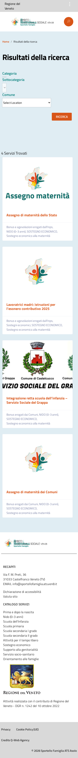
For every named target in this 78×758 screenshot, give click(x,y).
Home (5, 41)
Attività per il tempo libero (20, 640)
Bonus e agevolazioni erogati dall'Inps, (30, 227)
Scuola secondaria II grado (20, 635)
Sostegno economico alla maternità (28, 236)
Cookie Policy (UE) (27, 729)
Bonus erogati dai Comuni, (22, 415)
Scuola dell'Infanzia (16, 621)
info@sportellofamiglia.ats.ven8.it (35, 584)
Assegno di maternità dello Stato (31, 215)
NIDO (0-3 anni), (16, 231)
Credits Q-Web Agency (15, 740)
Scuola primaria (13, 626)
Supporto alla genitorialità (20, 649)
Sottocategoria (13, 79)
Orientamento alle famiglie (21, 659)
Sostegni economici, (19, 325)
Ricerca (62, 116)
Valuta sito (10, 596)
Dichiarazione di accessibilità (22, 591)
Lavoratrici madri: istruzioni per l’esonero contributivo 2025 (30, 306)
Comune (8, 94)
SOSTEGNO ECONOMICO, (42, 231)
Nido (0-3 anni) (13, 616)
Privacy (5, 729)
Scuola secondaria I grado (20, 630)
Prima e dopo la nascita (18, 612)
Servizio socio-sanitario (18, 654)
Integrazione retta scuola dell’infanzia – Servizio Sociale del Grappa (36, 400)
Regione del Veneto (12, 6)
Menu (5, 22)
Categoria (9, 73)
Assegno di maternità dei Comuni (31, 492)
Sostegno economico (16, 645)
